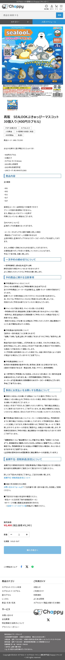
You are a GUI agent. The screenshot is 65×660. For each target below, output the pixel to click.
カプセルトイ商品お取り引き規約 (47, 602)
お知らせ (37, 587)
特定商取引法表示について (13, 623)
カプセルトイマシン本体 (11, 587)
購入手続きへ (32, 550)
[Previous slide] (3, 61)
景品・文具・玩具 (8, 602)
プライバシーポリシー (10, 627)
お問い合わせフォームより (13, 487)
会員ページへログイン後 (16, 506)
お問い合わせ (7, 615)
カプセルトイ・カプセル (11, 591)
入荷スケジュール (49, 21)
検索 (59, 15)
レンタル (5, 598)
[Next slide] (61, 61)
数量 (5, 534)
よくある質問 (39, 598)
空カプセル (6, 595)
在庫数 (6, 541)
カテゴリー (15, 21)
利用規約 (37, 595)
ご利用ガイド (39, 591)
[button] (12, 105)
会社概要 (6, 619)
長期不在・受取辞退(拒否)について (17, 477)
